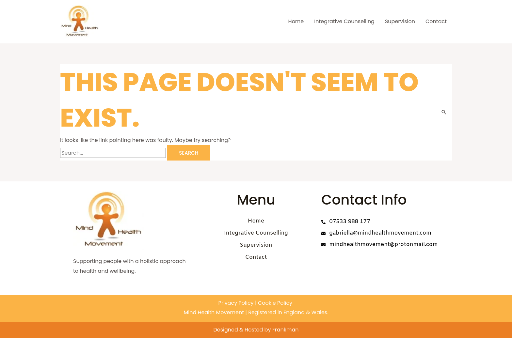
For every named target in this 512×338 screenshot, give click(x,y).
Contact (436, 21)
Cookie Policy (275, 303)
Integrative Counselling (344, 21)
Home (296, 21)
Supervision (400, 21)
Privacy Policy (236, 303)
